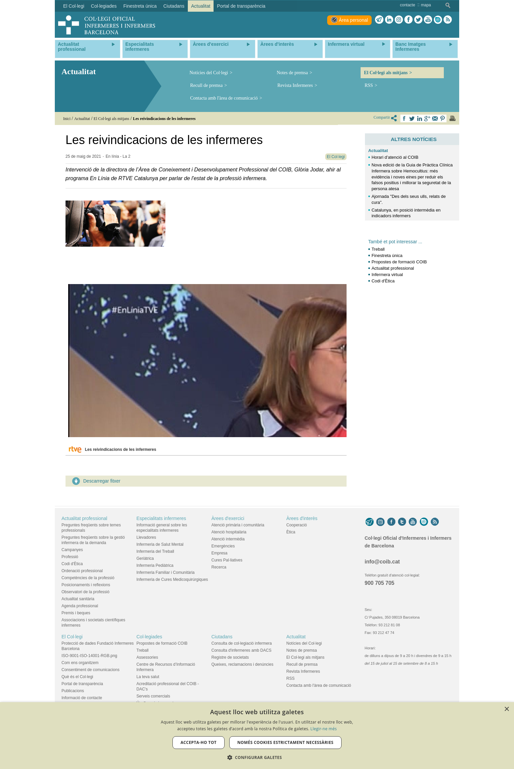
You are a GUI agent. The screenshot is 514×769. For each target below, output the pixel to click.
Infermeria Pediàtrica (154, 565)
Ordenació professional (82, 570)
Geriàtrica (145, 558)
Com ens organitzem (80, 662)
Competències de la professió (87, 577)
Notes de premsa (292, 72)
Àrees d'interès (301, 518)
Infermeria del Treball (155, 551)
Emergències (223, 546)
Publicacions (72, 690)
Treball (378, 249)
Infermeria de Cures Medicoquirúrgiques (172, 579)
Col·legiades (149, 636)
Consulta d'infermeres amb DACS (242, 650)
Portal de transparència (82, 683)
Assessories (147, 657)
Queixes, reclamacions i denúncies (242, 664)
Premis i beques (75, 613)
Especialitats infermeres (161, 518)
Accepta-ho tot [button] (198, 742)
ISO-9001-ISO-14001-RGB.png (89, 655)
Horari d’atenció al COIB (395, 157)
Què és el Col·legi (77, 676)
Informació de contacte (81, 697)
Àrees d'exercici (228, 518)
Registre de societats (230, 657)
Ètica (290, 532)
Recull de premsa (206, 85)
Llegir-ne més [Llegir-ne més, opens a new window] (323, 729)
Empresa (220, 553)
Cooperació (296, 525)
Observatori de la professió (85, 592)
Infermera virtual (387, 274)
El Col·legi (72, 636)
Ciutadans (222, 636)
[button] (257, 757)
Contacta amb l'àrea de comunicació (224, 98)
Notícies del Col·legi (208, 72)
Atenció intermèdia (228, 539)
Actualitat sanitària (77, 599)
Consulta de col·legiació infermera (242, 643)
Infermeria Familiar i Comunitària (165, 572)
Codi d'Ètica (383, 280)
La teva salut (147, 676)
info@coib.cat (382, 561)
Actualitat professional (393, 268)
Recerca (219, 567)
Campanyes (72, 549)
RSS (369, 85)
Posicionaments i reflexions (85, 585)
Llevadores (146, 537)
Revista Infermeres (295, 85)
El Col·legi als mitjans (386, 72)
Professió (69, 556)
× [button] (506, 709)
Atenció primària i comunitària (238, 525)
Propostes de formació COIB (399, 261)
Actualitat (378, 150)
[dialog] (257, 735)
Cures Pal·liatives (227, 560)
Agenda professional (79, 606)
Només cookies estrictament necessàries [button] (285, 742)
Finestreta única (387, 255)
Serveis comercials (153, 696)
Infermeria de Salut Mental (159, 544)
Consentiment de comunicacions (90, 669)
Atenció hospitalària (229, 532)
